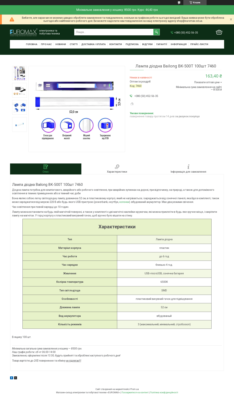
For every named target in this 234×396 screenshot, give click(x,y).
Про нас (46, 44)
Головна (31, 44)
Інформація (179, 44)
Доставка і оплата (93, 44)
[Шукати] (156, 32)
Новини (60, 44)
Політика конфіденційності (164, 392)
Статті (74, 44)
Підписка (132, 44)
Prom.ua (134, 389)
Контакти (115, 44)
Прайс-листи (199, 44)
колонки (124, 201)
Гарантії (161, 44)
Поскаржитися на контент (135, 392)
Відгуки (147, 44)
